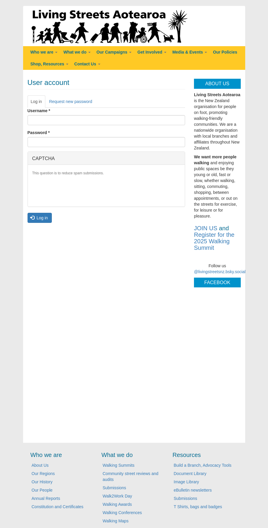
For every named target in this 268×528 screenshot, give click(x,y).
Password (39, 132)
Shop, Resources (49, 64)
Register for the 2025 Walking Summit (214, 241)
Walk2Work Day (117, 496)
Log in (38, 103)
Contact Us (87, 64)
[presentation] (77, 190)
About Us (40, 465)
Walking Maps (116, 521)
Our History (42, 481)
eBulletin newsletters (193, 490)
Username (39, 110)
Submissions (114, 487)
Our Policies (225, 52)
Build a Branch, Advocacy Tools (203, 465)
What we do (77, 52)
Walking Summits (119, 465)
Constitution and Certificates (58, 506)
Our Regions (43, 473)
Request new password (70, 101)
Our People (42, 490)
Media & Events (189, 52)
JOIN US (205, 228)
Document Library (190, 473)
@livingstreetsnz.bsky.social (219, 271)
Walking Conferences (122, 512)
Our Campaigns (114, 52)
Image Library (186, 481)
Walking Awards (117, 504)
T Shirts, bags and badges (198, 506)
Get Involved (151, 52)
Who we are (44, 52)
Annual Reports (46, 498)
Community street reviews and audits (130, 476)
